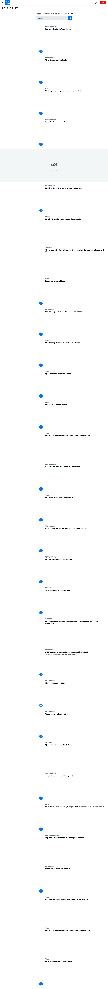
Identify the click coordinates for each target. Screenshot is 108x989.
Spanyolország (50, 26)
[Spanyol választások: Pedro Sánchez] (75, 571)
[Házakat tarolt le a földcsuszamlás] (75, 881)
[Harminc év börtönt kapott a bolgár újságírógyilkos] (75, 231)
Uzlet (47, 88)
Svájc (47, 804)
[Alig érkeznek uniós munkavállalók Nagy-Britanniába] (75, 850)
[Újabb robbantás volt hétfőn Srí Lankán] (75, 757)
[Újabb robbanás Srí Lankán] (75, 695)
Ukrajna (48, 588)
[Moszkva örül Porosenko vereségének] (75, 509)
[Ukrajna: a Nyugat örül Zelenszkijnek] (75, 973)
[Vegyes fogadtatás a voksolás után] (75, 602)
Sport (47, 402)
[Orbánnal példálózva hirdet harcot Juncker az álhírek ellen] (75, 912)
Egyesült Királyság (52, 835)
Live (103, 2)
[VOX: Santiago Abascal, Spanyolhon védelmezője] (75, 355)
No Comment (50, 185)
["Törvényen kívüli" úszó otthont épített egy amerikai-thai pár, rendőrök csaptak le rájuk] (75, 262)
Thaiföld (48, 247)
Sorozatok (49, 649)
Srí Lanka (48, 742)
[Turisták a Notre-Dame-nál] (75, 134)
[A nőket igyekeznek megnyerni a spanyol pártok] (75, 479)
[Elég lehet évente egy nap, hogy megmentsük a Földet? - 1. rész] (75, 942)
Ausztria (48, 618)
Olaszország (50, 526)
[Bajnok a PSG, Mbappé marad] (75, 417)
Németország (50, 57)
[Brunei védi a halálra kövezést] (75, 293)
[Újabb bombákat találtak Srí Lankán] (75, 386)
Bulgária (48, 216)
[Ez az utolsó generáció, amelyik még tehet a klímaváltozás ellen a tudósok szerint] (75, 819)
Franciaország (50, 119)
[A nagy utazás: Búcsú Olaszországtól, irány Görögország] (75, 540)
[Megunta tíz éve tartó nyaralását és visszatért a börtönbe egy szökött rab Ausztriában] (75, 633)
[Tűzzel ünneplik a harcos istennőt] (75, 726)
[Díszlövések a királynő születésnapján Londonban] (75, 200)
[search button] (70, 18)
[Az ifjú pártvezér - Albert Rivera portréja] (75, 788)
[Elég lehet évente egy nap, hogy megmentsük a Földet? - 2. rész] (75, 448)
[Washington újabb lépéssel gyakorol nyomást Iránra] (75, 103)
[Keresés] (54, 18)
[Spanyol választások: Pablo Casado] (75, 41)
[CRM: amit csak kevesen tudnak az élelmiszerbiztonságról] (75, 664)
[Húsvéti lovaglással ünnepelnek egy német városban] (75, 324)
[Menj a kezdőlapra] (7, 2)
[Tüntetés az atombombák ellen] (75, 72)
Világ (47, 278)
